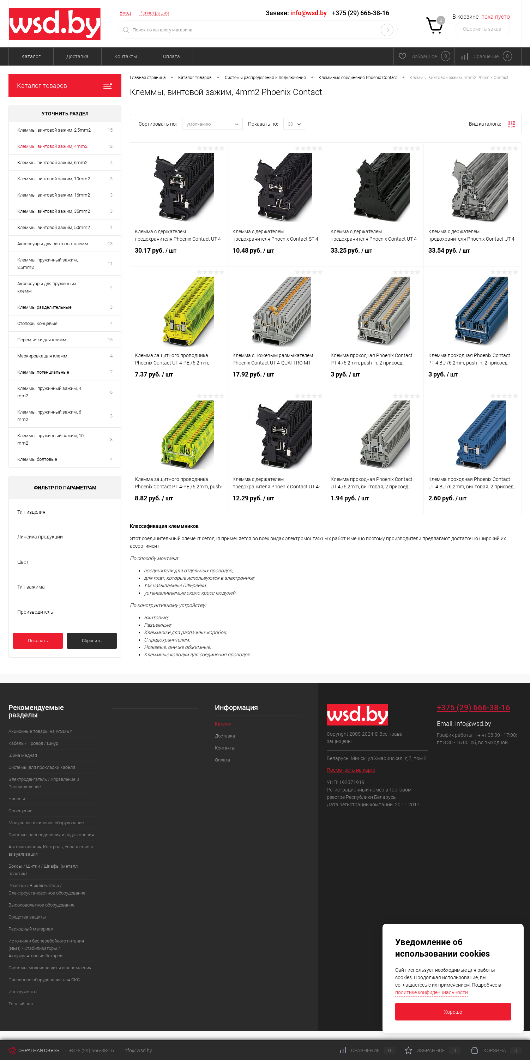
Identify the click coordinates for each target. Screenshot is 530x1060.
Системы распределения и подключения (51, 834)
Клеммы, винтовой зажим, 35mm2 (53, 211)
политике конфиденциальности (431, 992)
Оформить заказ (482, 29)
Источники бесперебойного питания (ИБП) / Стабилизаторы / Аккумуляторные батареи (46, 948)
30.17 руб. (179, 256)
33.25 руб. (375, 256)
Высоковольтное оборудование (41, 905)
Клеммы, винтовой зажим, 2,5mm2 (54, 130)
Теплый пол (20, 1003)
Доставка (77, 56)
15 (110, 130)
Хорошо (453, 1012)
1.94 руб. (375, 504)
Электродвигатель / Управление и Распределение (43, 783)
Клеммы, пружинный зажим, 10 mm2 (50, 439)
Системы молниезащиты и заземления (49, 967)
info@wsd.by (473, 723)
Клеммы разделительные (44, 307)
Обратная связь (34, 1050)
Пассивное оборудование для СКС (44, 979)
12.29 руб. (277, 504)
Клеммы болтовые (37, 459)
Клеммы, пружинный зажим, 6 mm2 (49, 415)
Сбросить (92, 640)
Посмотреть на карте (351, 770)
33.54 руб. (472, 256)
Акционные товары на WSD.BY (40, 731)
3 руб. (375, 380)
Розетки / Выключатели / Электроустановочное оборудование (46, 889)
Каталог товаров (65, 85)
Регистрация (154, 13)
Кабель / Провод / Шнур (33, 743)
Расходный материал (30, 929)
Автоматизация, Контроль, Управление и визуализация (50, 850)
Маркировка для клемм (42, 356)
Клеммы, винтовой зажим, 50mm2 (53, 227)
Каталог (31, 56)
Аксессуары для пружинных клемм (46, 287)
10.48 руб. (277, 256)
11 (110, 263)
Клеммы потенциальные (43, 372)
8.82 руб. (179, 504)
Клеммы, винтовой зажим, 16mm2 (53, 195)
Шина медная (22, 755)
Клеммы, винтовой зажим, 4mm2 (52, 146)
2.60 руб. (472, 504)
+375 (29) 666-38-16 (360, 13)
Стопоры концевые (37, 323)
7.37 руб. (179, 380)
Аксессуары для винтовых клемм (52, 243)
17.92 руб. (277, 380)
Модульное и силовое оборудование (46, 822)
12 (110, 146)
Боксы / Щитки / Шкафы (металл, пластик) (43, 869)
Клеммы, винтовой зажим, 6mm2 (52, 162)
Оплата (171, 56)
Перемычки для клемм (41, 339)
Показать (38, 640)
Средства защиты (27, 917)
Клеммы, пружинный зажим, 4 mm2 (49, 392)
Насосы (16, 798)
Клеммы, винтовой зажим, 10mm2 (53, 178)
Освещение (20, 810)
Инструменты (22, 991)
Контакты (125, 56)
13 (110, 243)
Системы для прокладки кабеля (41, 767)
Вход (125, 13)
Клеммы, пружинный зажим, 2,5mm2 (47, 263)
